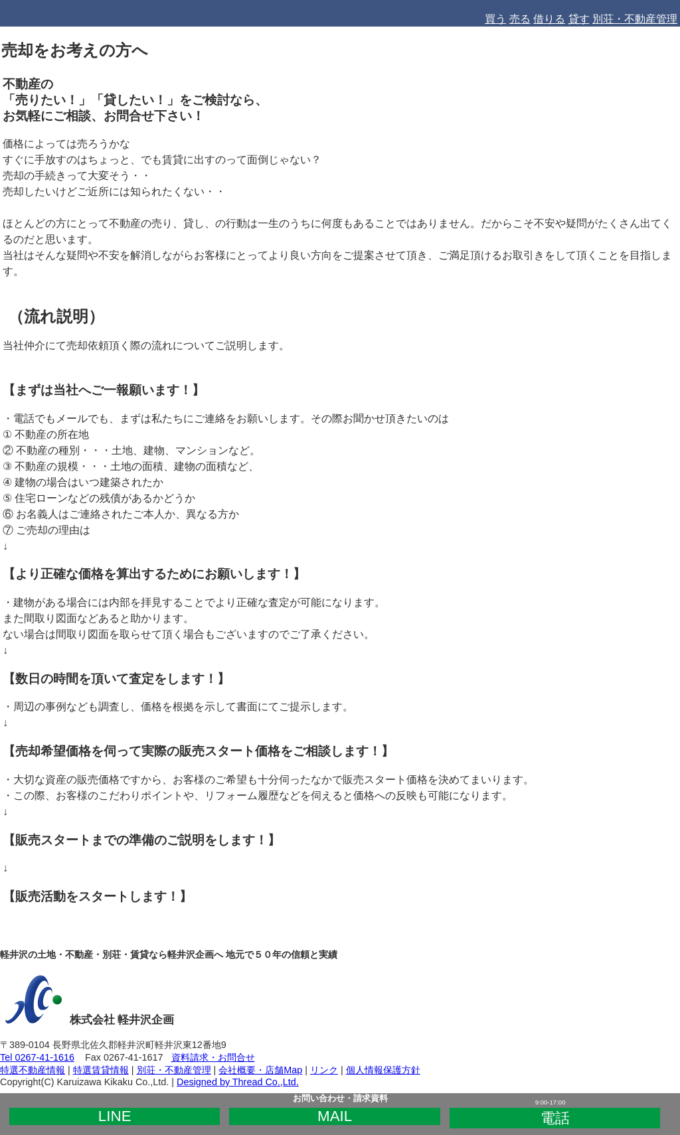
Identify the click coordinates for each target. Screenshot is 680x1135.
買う (495, 19)
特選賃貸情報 (101, 1070)
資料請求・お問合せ (213, 1057)
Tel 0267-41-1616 (37, 1057)
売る (520, 19)
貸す (579, 19)
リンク (324, 1070)
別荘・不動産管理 (634, 19)
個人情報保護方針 (383, 1070)
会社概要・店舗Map (260, 1070)
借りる (549, 19)
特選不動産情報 (32, 1070)
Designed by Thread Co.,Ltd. (238, 1082)
